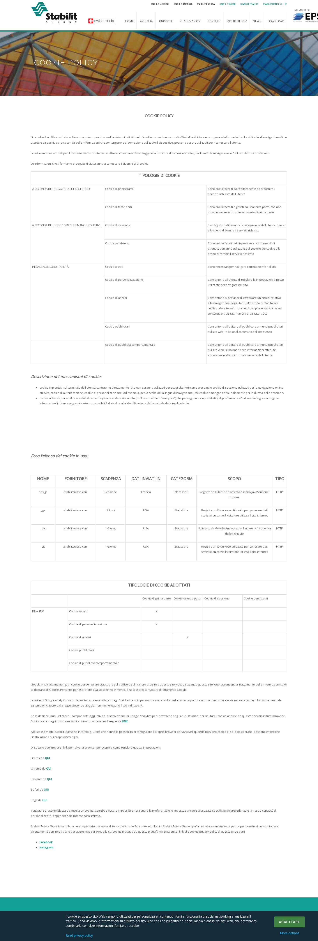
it (285, 4)
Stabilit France (249, 4)
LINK (125, 721)
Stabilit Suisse (227, 4)
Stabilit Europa (206, 4)
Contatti (214, 21)
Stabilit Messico (160, 4)
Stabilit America (183, 4)
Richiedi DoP (237, 21)
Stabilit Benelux (272, 4)
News (257, 21)
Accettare (289, 922)
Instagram (46, 847)
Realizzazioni (190, 21)
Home (129, 21)
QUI (47, 758)
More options (289, 933)
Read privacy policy (79, 935)
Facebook (46, 842)
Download (276, 21)
